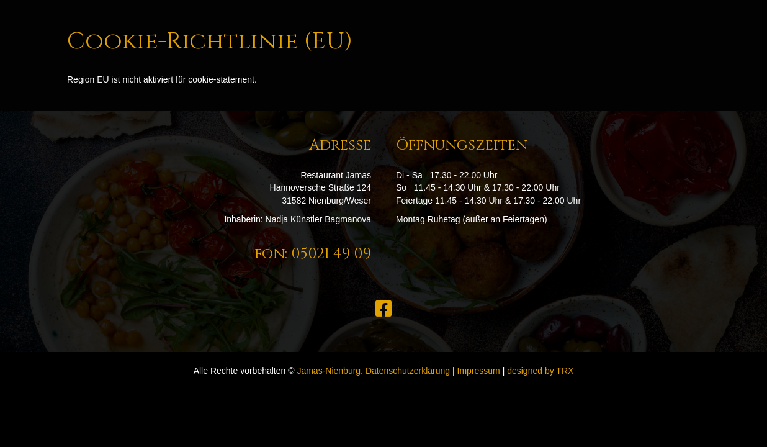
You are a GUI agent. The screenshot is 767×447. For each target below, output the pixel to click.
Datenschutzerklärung (408, 371)
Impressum (478, 371)
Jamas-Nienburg (329, 371)
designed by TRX (540, 371)
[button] (383, 308)
